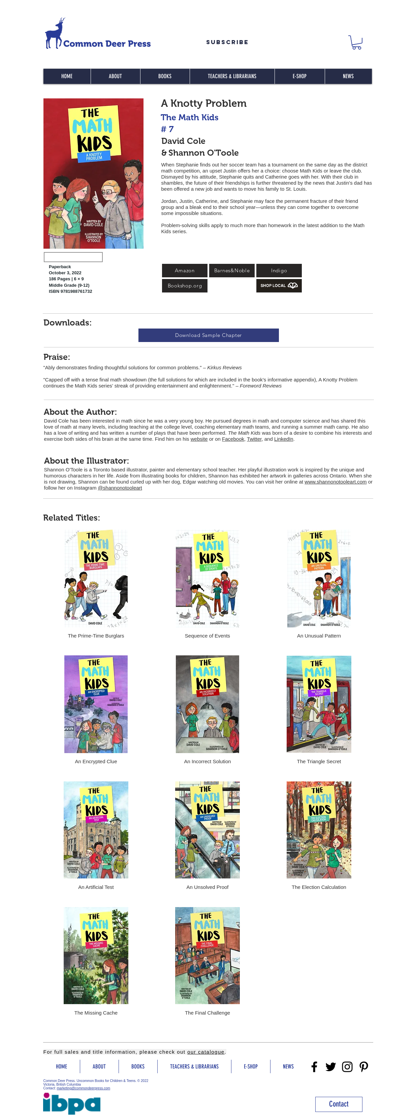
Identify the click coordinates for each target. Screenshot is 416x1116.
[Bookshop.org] (184, 285)
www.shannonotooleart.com (335, 482)
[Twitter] (331, 1067)
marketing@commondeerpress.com (83, 1088)
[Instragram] (347, 1067)
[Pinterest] (364, 1067)
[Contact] (338, 1104)
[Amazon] (184, 270)
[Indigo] (279, 270)
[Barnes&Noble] (232, 270)
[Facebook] (314, 1067)
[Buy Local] (279, 285)
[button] (356, 42)
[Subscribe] (227, 42)
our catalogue (205, 1052)
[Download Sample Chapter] (208, 335)
